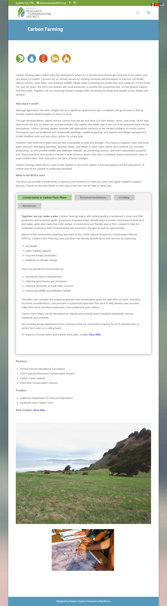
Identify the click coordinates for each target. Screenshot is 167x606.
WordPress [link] (105, 601)
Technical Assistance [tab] (93, 197)
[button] (69, 3)
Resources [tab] (29, 205)
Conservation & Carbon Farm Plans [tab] (45, 197)
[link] (34, 12)
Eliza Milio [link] (95, 334)
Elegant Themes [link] (77, 601)
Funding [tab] (124, 197)
